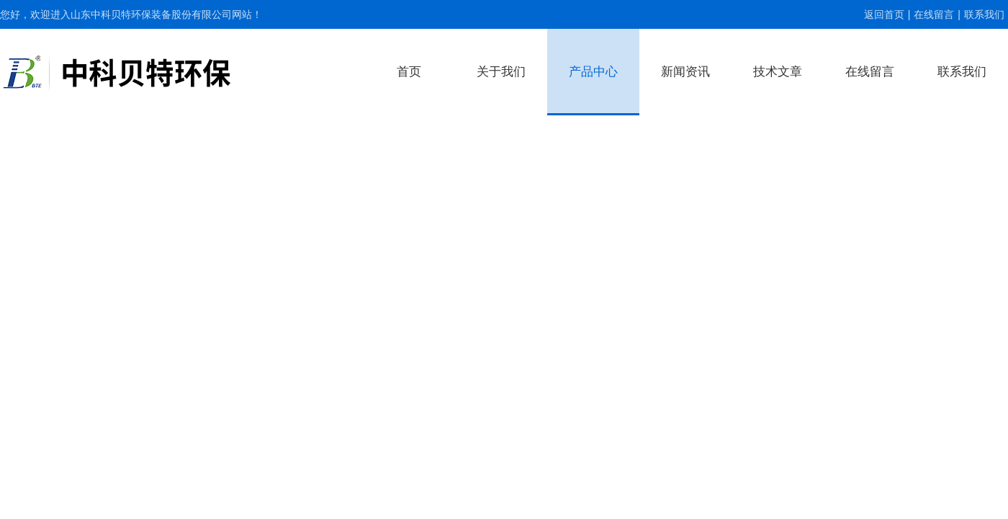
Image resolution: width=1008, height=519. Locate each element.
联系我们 (984, 14)
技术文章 (777, 72)
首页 (409, 72)
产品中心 (593, 72)
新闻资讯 (685, 72)
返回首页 (884, 14)
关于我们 (501, 72)
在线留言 (934, 14)
